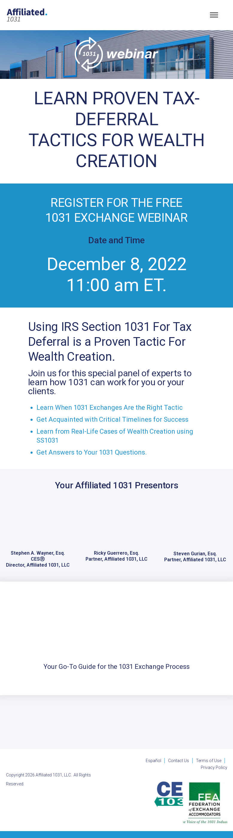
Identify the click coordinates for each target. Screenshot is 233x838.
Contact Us (178, 760)
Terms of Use (208, 760)
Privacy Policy (214, 767)
